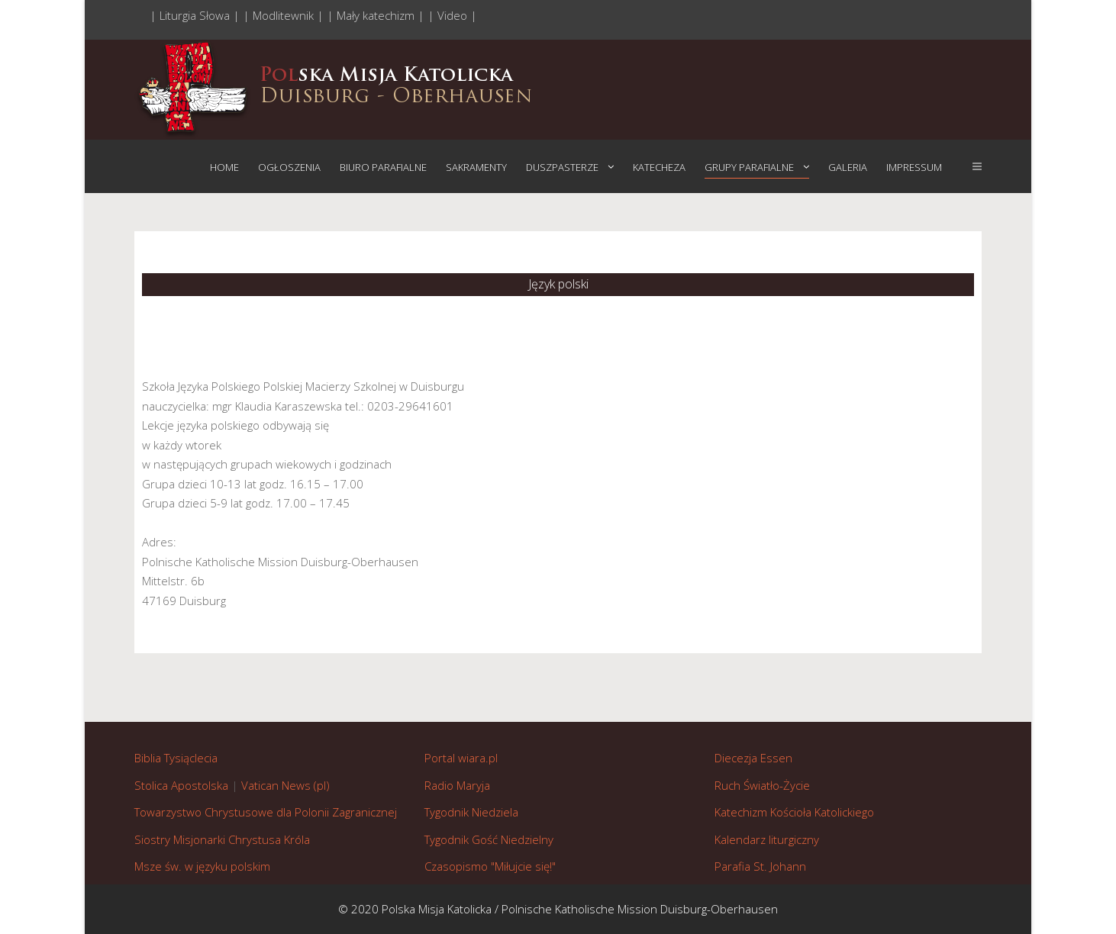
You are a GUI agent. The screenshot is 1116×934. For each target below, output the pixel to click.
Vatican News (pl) (285, 785)
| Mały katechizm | (377, 15)
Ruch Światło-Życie (762, 785)
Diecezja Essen (753, 757)
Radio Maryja (457, 785)
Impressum (914, 167)
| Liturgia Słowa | (196, 15)
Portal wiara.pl (461, 757)
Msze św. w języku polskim (202, 866)
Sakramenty (476, 167)
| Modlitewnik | (285, 15)
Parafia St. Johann (760, 866)
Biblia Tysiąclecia (176, 757)
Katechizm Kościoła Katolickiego (794, 812)
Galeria (847, 167)
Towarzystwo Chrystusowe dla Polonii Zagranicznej (265, 812)
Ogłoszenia (289, 167)
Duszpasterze (562, 167)
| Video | (452, 15)
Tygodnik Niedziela (471, 812)
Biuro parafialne (383, 167)
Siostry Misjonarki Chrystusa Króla (222, 839)
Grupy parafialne (749, 167)
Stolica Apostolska (181, 785)
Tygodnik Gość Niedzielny (488, 839)
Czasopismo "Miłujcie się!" (490, 866)
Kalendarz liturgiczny (766, 839)
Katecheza (659, 167)
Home (224, 167)
